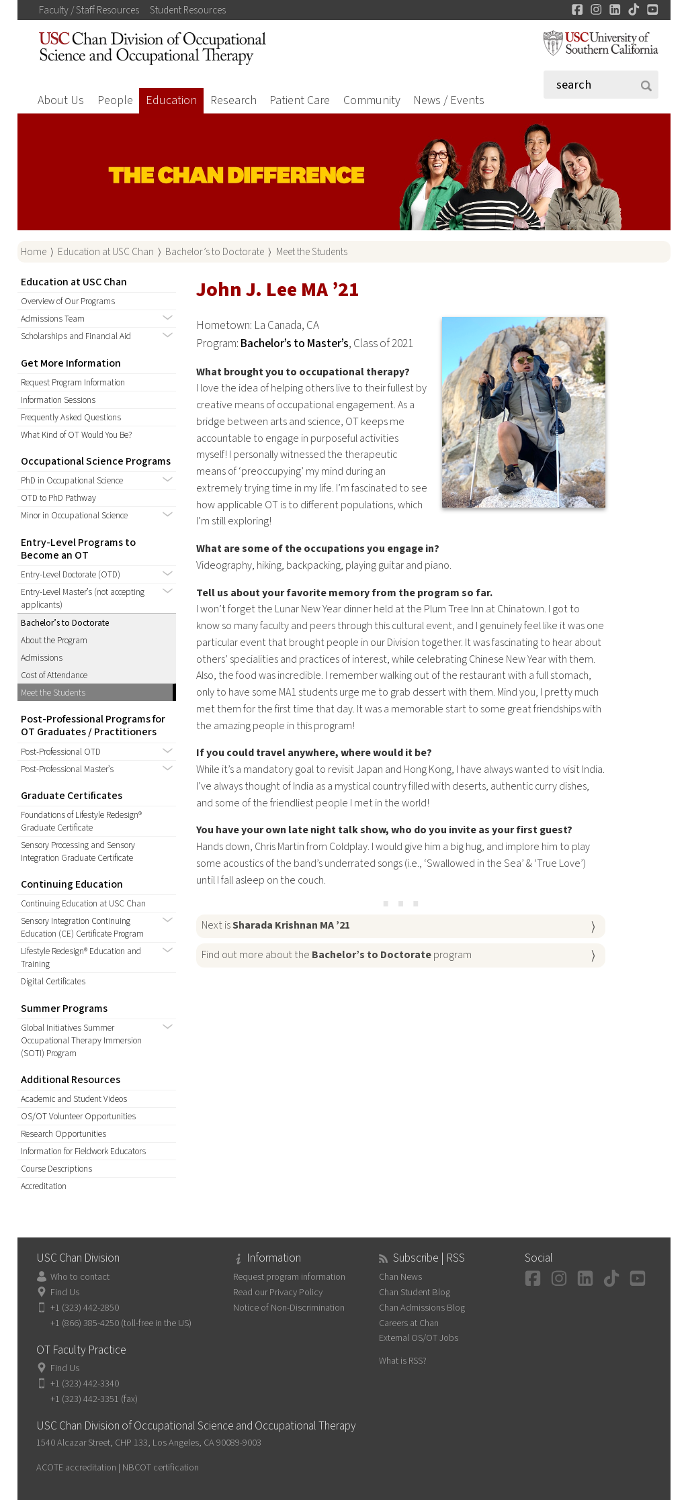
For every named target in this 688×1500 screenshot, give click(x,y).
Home (33, 251)
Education (171, 100)
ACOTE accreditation (76, 1467)
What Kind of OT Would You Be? (76, 434)
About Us (61, 100)
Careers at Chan (409, 1323)
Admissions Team (53, 318)
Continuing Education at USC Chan (83, 903)
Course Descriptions (56, 1168)
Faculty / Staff (89, 10)
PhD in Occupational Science (72, 480)
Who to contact (80, 1277)
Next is (276, 925)
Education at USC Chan (106, 251)
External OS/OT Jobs (418, 1338)
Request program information (289, 1277)
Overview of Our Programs (68, 301)
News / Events (448, 100)
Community (371, 100)
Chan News (400, 1277)
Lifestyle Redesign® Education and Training (81, 957)
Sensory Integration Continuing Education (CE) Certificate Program (82, 927)
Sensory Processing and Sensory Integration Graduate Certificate (78, 851)
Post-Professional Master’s (67, 769)
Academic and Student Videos (74, 1098)
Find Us (64, 1292)
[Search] (601, 85)
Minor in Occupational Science (74, 515)
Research (233, 100)
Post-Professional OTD (61, 751)
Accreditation (44, 1186)
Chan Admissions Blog (422, 1308)
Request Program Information (73, 382)
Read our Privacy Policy (277, 1292)
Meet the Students (311, 251)
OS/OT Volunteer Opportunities (78, 1116)
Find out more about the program (337, 954)
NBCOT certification (160, 1467)
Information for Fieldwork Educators (83, 1151)
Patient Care (299, 100)
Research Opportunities (63, 1133)
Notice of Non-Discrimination (289, 1308)
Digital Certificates (53, 981)
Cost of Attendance (54, 675)
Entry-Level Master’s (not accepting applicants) (82, 598)
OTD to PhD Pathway (58, 497)
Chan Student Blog (414, 1292)
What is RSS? (403, 1361)
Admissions (41, 657)
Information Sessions (58, 399)
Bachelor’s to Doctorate (214, 251)
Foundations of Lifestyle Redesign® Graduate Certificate (81, 821)
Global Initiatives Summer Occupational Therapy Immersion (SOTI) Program (81, 1040)
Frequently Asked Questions (71, 417)
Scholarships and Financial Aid (76, 336)
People (115, 100)
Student (188, 10)
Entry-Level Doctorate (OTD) (70, 574)
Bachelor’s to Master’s (295, 343)
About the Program (54, 640)
